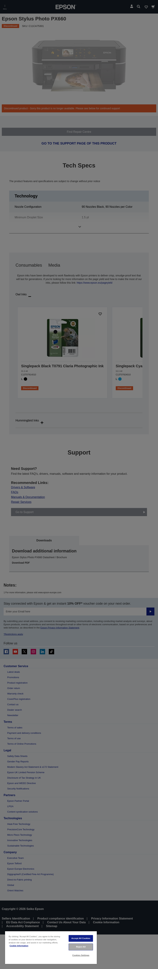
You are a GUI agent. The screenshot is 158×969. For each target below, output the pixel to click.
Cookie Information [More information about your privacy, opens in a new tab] (19, 946)
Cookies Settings (80, 955)
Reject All (81, 947)
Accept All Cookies (80, 938)
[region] (51, 947)
